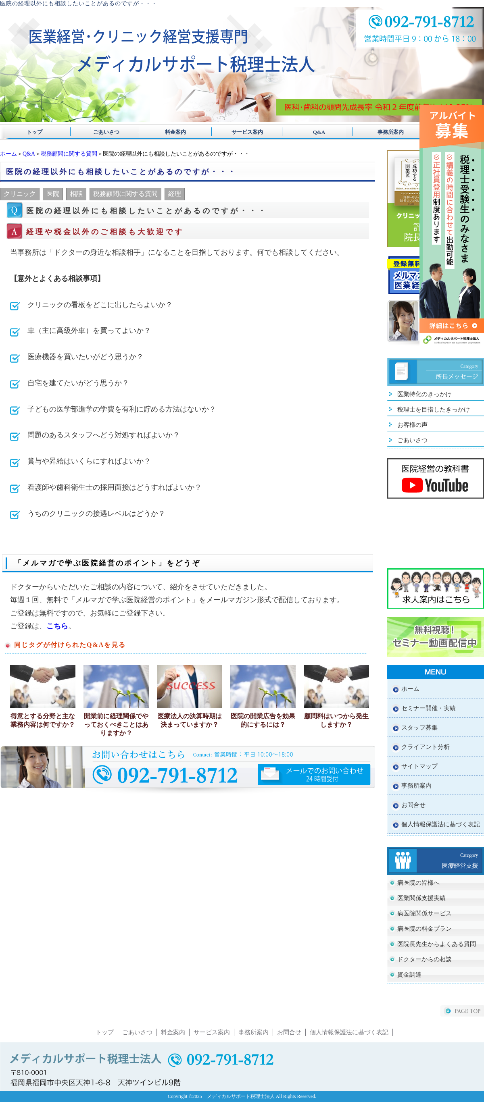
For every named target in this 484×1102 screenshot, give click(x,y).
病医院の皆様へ (418, 883)
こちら (57, 626)
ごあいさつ (103, 132)
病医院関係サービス (424, 913)
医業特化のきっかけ (424, 394)
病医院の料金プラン (424, 928)
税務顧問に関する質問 (69, 154)
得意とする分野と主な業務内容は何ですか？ (42, 720)
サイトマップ (419, 766)
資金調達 (409, 974)
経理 (174, 193)
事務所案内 (380, 132)
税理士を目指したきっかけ (433, 409)
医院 (52, 193)
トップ (34, 132)
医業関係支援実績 (421, 898)
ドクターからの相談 (424, 959)
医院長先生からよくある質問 (436, 944)
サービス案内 (242, 132)
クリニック (20, 193)
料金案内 (173, 132)
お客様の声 (412, 425)
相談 (76, 193)
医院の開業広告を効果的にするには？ (263, 720)
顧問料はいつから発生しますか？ (336, 720)
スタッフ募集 (419, 727)
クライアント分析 (425, 747)
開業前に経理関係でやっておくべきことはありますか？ (116, 724)
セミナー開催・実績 (428, 708)
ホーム (8, 154)
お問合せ (413, 805)
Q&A (311, 132)
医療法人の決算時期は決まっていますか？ (189, 720)
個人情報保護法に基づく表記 (440, 824)
